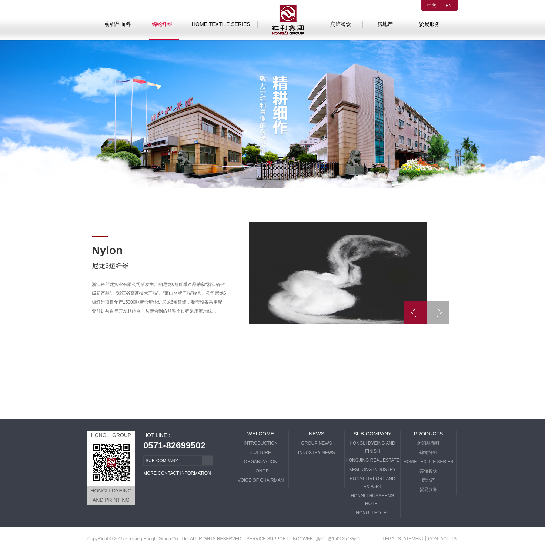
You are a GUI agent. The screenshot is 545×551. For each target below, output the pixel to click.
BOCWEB (302, 538)
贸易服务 (429, 24)
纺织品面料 (118, 24)
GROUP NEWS (316, 443)
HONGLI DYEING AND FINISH (372, 447)
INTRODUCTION (261, 443)
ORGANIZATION (260, 461)
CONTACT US (442, 538)
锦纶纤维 (162, 24)
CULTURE (260, 452)
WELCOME (260, 434)
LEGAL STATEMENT (403, 538)
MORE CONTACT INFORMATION (177, 473)
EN (448, 5)
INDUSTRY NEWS (316, 452)
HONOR (261, 471)
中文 (431, 5)
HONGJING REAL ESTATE (372, 460)
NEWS (316, 434)
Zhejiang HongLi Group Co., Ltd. (157, 538)
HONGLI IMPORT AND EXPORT (372, 482)
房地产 (385, 24)
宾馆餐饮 (340, 24)
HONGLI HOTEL (372, 512)
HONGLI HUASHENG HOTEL (372, 499)
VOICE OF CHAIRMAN (261, 480)
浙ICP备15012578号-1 (338, 538)
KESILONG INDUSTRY (372, 469)
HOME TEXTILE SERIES (221, 24)
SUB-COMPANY (372, 434)
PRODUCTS (428, 434)
